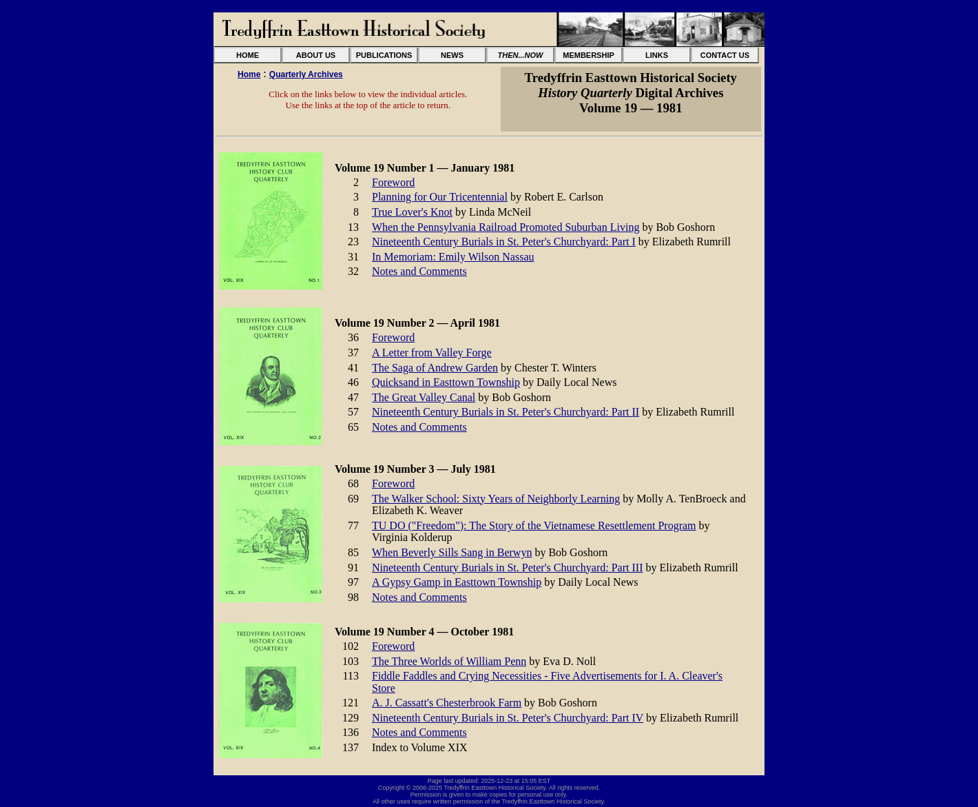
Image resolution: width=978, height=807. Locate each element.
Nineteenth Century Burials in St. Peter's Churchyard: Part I (504, 241)
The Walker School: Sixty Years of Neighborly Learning (496, 498)
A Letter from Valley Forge (432, 352)
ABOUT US (315, 55)
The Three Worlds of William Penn (449, 661)
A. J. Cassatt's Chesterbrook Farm (446, 702)
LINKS (656, 55)
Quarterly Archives (306, 74)
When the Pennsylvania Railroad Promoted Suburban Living (505, 227)
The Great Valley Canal (423, 397)
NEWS (452, 55)
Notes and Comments (419, 271)
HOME (247, 55)
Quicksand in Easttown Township (446, 382)
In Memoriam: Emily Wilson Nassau (453, 257)
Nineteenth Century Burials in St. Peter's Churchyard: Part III (507, 567)
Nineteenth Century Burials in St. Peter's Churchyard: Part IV (507, 718)
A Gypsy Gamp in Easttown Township (456, 582)
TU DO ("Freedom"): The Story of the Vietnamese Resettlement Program (534, 525)
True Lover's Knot (412, 212)
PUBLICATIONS (384, 55)
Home (249, 74)
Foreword (393, 182)
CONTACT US (724, 55)
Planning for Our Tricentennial (440, 197)
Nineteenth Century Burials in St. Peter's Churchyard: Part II (505, 412)
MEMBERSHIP (588, 55)
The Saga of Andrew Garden (435, 368)
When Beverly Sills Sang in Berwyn (452, 552)
